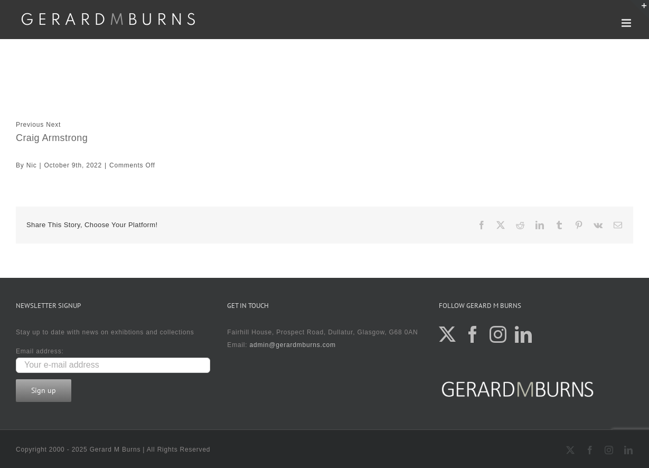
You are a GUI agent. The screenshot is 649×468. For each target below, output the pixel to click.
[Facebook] (473, 334)
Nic (31, 165)
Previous (30, 124)
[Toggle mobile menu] (627, 23)
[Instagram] (498, 334)
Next (53, 124)
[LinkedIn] (523, 334)
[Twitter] (447, 334)
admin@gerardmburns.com (293, 345)
